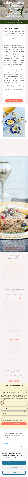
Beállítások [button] (14, 472)
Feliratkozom (14, 339)
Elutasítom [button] (14, 467)
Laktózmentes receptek (14, 3)
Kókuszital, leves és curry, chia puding (13, 446)
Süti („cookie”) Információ (9, 457)
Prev (2, 121)
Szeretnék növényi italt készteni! (14, 101)
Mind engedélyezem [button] (14, 462)
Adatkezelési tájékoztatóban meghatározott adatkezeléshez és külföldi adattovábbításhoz (13, 419)
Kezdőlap (6, 443)
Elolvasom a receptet (14, 299)
